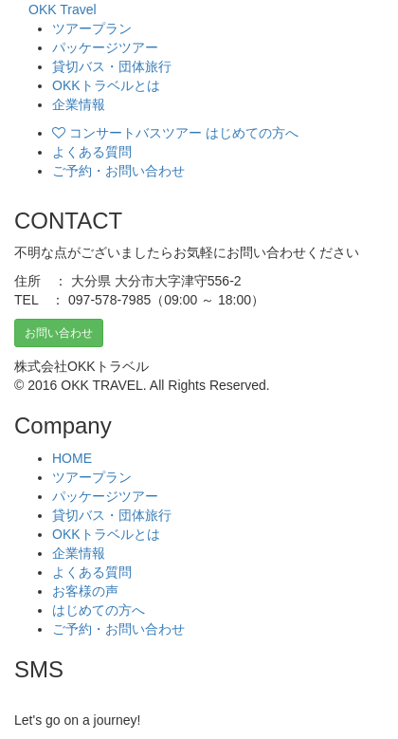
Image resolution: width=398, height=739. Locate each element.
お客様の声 (85, 591)
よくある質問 (92, 151)
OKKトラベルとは (106, 85)
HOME (72, 458)
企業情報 (78, 104)
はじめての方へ (98, 610)
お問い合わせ (59, 333)
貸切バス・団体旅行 (112, 66)
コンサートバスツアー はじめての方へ (175, 132)
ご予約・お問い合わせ (118, 170)
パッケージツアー (105, 47)
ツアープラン (92, 28)
